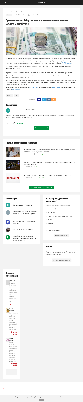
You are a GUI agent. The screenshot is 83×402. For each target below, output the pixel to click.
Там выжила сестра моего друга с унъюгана (24, 222)
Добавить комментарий (41, 128)
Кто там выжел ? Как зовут (22, 205)
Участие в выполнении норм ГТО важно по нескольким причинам (61, 253)
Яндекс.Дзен (33, 88)
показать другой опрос (61, 235)
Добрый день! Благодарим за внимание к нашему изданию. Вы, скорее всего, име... (25, 238)
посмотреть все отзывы (11, 372)
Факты (49, 246)
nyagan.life (41, 3)
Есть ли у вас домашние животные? (57, 200)
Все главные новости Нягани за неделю (41, 187)
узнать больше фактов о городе (61, 260)
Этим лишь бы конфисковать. (23, 230)
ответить (20, 123)
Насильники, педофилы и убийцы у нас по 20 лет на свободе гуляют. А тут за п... (25, 214)
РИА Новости (66, 63)
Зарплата (9, 95)
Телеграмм (16, 90)
